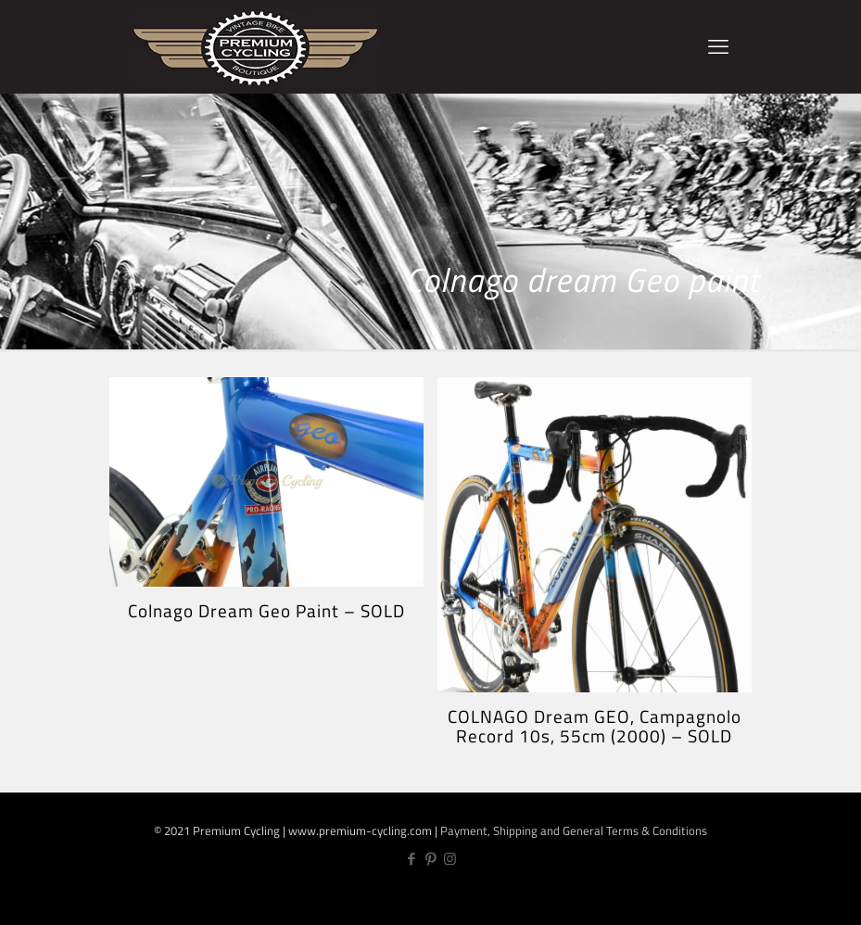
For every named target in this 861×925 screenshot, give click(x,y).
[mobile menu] (718, 46)
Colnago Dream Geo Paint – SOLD (266, 610)
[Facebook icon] (411, 858)
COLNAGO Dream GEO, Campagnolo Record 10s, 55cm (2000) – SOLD (594, 726)
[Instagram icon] (450, 858)
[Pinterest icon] (430, 858)
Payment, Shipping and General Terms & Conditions (573, 830)
